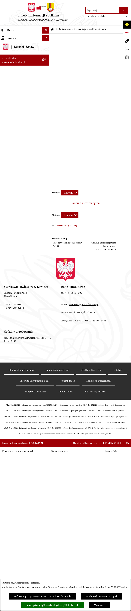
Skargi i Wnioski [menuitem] (10, 349)
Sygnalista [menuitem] (7, 311)
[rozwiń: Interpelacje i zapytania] (46, 193)
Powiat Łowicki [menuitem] (10, 54)
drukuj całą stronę (66, 225)
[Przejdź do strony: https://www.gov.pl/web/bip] (127, 33)
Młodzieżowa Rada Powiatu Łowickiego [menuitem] (17, 203)
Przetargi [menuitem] (6, 267)
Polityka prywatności (95, 572)
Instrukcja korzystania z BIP (34, 561)
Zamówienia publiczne (57, 550)
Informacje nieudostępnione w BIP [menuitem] (19, 320)
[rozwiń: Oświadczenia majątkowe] (46, 246)
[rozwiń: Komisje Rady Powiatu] (46, 141)
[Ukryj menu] (45, 30)
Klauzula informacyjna (85, 203)
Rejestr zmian (68, 561)
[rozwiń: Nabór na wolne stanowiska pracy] (46, 273)
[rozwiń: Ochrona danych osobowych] (46, 219)
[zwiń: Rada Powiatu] (46, 102)
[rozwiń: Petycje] (46, 356)
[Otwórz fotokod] (127, 57)
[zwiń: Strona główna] (46, 37)
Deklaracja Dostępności (98, 561)
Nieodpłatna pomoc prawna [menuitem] (17, 343)
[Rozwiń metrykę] (69, 192)
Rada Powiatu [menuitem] (9, 102)
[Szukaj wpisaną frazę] (124, 10)
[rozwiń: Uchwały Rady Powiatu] (46, 158)
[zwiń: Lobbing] (46, 363)
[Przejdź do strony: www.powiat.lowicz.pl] (127, 41)
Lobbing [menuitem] (6, 363)
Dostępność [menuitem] (8, 305)
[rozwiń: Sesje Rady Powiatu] (46, 149)
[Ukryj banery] (45, 408)
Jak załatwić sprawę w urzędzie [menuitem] (19, 226)
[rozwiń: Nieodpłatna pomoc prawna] (46, 343)
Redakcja (117, 550)
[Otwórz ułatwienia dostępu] (127, 24)
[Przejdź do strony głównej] (42, 13)
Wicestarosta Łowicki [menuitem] (14, 74)
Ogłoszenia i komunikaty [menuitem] (16, 239)
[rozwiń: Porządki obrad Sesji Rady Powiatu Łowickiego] (46, 167)
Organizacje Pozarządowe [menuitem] (16, 253)
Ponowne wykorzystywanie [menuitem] (17, 329)
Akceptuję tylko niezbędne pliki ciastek (53, 605)
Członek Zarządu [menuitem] (11, 81)
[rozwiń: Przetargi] (46, 267)
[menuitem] (24, 45)
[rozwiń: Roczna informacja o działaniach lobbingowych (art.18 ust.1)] (46, 389)
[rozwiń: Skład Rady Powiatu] (46, 123)
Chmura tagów (65, 572)
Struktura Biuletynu (91, 550)
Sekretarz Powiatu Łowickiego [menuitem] (19, 88)
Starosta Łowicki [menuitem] (11, 68)
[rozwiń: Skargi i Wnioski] (46, 350)
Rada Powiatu (63, 29)
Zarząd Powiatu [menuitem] (10, 61)
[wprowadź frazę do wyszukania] (102, 10)
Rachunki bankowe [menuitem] (12, 233)
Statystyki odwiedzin (35, 572)
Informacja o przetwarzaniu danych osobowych (42, 596)
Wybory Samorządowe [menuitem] (14, 291)
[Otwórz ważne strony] (127, 49)
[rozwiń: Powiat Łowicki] (46, 54)
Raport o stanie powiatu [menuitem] (15, 298)
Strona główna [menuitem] (10, 37)
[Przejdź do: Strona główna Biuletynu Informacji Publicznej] (52, 29)
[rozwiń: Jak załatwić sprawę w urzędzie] (46, 226)
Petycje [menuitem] (5, 356)
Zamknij (99, 605)
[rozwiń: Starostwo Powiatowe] (46, 212)
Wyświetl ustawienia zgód (101, 596)
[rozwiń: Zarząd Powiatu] (46, 61)
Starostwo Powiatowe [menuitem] (14, 212)
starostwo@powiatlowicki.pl (83, 485)
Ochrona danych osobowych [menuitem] (18, 219)
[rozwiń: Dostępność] (46, 305)
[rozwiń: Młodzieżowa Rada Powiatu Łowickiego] (46, 201)
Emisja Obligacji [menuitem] (10, 336)
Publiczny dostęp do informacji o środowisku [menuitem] (21, 282)
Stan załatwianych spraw (21, 550)
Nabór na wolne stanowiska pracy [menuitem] (21, 273)
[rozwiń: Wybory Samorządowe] (46, 291)
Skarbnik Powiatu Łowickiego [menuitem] (18, 95)
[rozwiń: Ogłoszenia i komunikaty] (46, 239)
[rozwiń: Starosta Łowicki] (46, 68)
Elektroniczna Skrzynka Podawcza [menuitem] (21, 260)
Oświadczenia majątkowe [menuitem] (16, 246)
